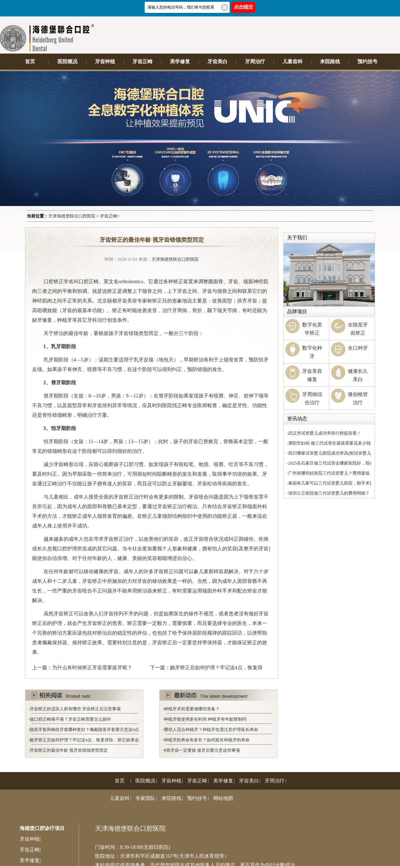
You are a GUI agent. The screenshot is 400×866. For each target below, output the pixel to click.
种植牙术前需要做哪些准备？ (192, 708)
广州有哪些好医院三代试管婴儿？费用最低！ (331, 473)
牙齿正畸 (142, 61)
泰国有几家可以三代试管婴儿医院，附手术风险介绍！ (339, 483)
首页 (30, 61)
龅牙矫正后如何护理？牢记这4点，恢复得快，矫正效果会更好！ (91, 739)
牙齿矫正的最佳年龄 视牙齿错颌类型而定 (69, 750)
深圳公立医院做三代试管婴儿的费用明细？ (329, 493)
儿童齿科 (292, 61)
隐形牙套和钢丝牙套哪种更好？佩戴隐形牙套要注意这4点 (84, 729)
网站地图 (223, 798)
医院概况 (68, 61)
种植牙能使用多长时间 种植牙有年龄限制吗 (205, 719)
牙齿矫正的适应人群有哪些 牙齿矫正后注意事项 (75, 708)
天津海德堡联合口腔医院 (71, 216)
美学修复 (180, 61)
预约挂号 (368, 61)
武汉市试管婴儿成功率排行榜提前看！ (324, 433)
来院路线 (330, 61)
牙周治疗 (255, 61)
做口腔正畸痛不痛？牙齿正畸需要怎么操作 (70, 719)
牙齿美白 (218, 61)
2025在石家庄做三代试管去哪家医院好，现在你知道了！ (341, 463)
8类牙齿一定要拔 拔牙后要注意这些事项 (202, 750)
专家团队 (145, 798)
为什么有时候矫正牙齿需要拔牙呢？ (92, 667)
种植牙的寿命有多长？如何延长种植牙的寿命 (207, 739)
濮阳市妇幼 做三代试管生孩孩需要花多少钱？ (331, 443)
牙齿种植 (105, 61)
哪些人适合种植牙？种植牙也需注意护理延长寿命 (211, 729)
